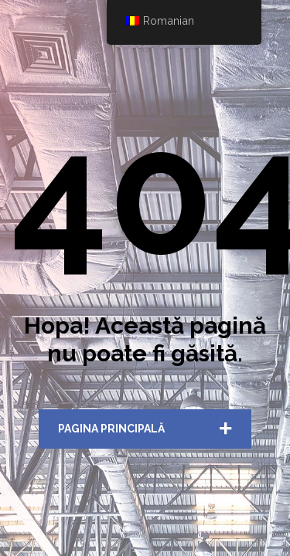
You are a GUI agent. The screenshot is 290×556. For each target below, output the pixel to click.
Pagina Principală (111, 428)
